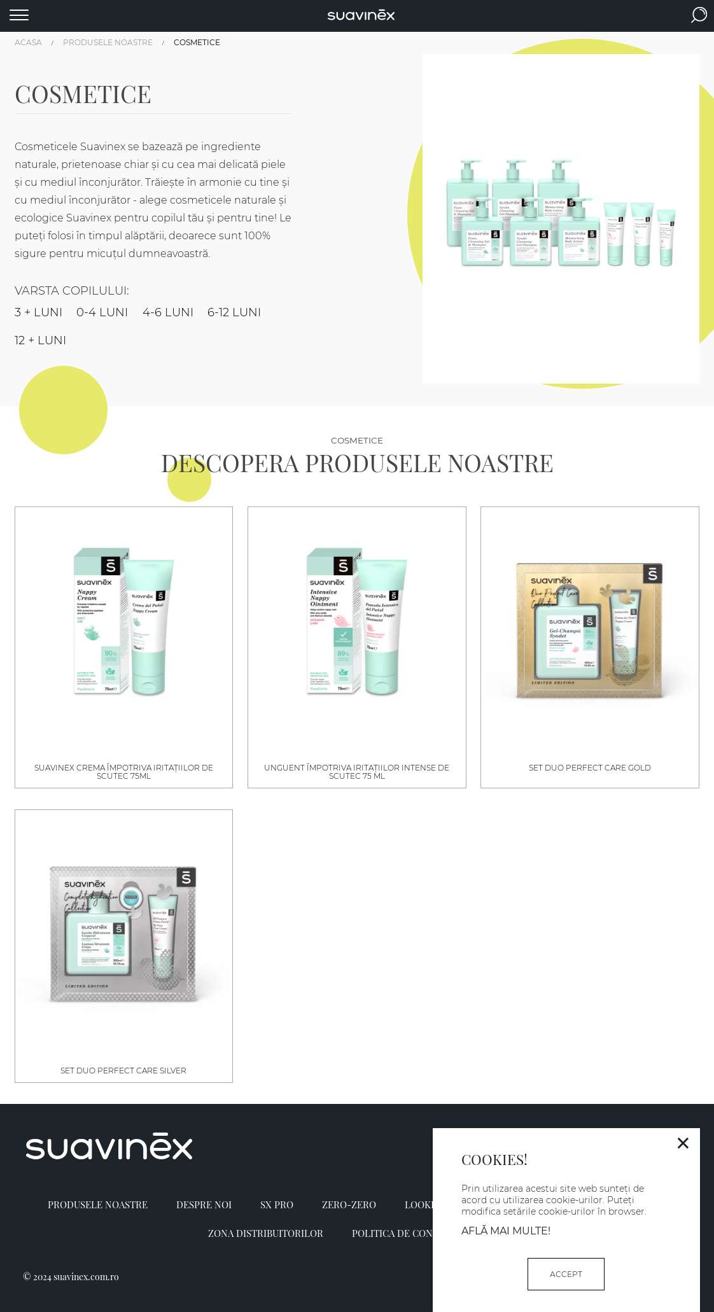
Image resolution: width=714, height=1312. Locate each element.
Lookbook (431, 1204)
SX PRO (276, 1204)
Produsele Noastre (98, 1204)
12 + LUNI (40, 340)
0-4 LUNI (102, 312)
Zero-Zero (349, 1204)
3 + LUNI (38, 312)
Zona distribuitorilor (265, 1233)
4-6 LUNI (168, 312)
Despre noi (204, 1204)
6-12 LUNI (234, 312)
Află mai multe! (505, 1231)
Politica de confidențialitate (429, 1233)
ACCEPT (566, 1274)
